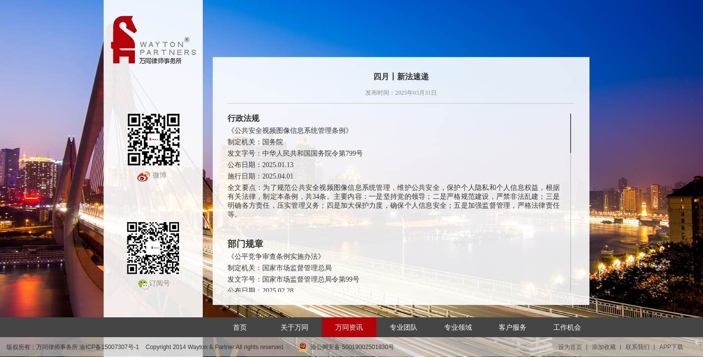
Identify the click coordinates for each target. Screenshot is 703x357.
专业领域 (458, 327)
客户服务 (513, 327)
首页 (240, 327)
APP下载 (671, 347)
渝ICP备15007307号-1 (109, 347)
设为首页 (570, 347)
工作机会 (567, 327)
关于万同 (294, 327)
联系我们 (637, 347)
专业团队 (403, 327)
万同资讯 (349, 327)
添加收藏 (604, 347)
